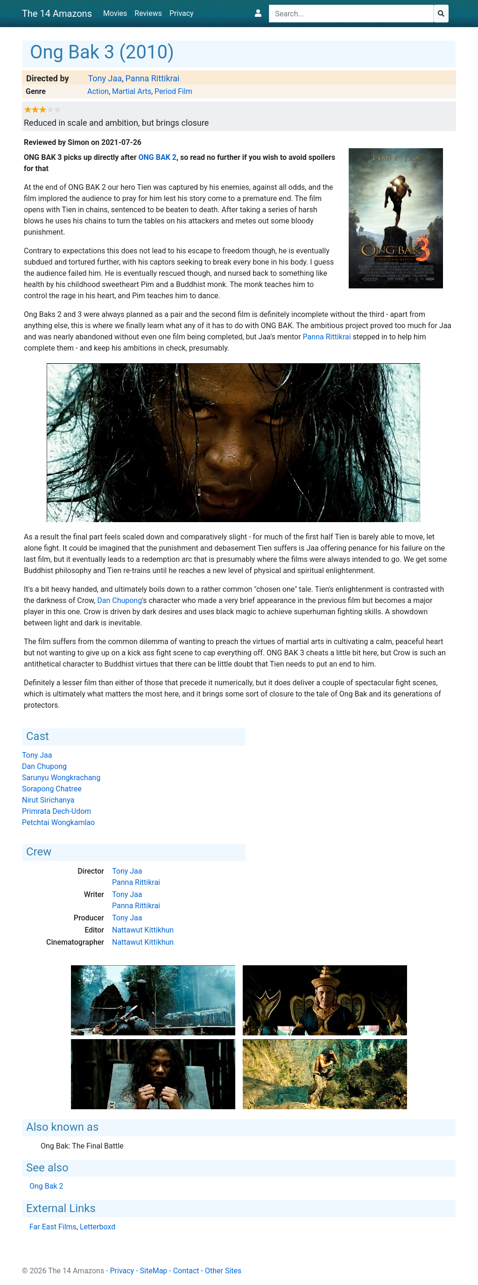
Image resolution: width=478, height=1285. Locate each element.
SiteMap (154, 1270)
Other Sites (223, 1270)
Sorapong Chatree (52, 788)
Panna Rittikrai (153, 78)
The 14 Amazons (57, 13)
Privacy (181, 13)
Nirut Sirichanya (48, 800)
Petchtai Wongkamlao (58, 822)
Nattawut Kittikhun (143, 930)
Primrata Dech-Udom (56, 811)
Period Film (173, 91)
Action (98, 91)
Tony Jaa (105, 78)
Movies (115, 13)
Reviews (148, 13)
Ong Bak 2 (158, 157)
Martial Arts (131, 91)
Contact (186, 1270)
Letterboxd (97, 1226)
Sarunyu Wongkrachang (61, 777)
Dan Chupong (119, 600)
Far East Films (53, 1226)
